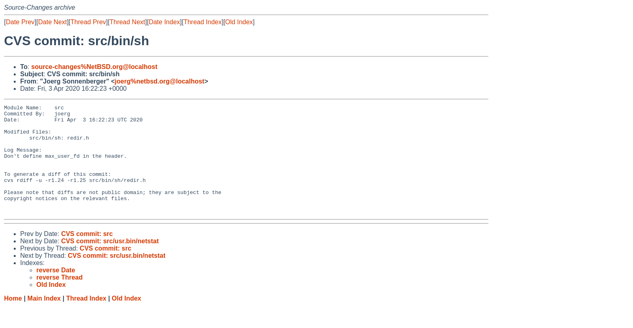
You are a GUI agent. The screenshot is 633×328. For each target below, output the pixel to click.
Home (13, 320)
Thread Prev (88, 22)
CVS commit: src (87, 255)
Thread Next (127, 22)
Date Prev (20, 22)
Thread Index (203, 22)
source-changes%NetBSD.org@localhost (94, 66)
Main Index (44, 320)
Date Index (164, 22)
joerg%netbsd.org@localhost (159, 81)
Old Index (239, 22)
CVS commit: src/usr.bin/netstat (110, 262)
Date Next (52, 22)
